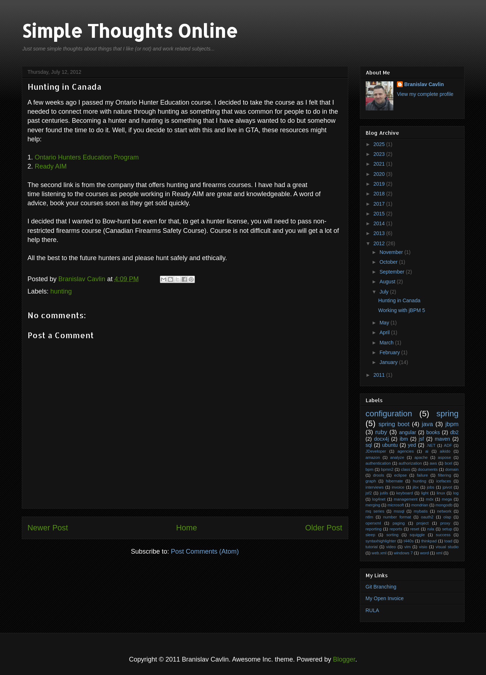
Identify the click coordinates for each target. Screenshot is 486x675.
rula (430, 529)
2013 (379, 233)
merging (373, 505)
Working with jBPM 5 (401, 310)
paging (399, 523)
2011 (379, 375)
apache (421, 457)
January (389, 362)
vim (407, 547)
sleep (370, 535)
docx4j (381, 439)
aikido (445, 451)
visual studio (446, 547)
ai (427, 451)
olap (447, 517)
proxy (445, 523)
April (385, 332)
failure (422, 475)
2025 (379, 144)
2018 (379, 194)
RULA (372, 610)
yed (412, 445)
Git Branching (381, 587)
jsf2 (369, 493)
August (388, 281)
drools (378, 475)
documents (428, 469)
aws (433, 463)
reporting (374, 529)
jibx (416, 487)
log (456, 493)
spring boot (393, 424)
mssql (399, 511)
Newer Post (48, 527)
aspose (444, 457)
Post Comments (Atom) (205, 551)
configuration (389, 413)
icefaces (443, 481)
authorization (410, 463)
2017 (379, 204)
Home (186, 527)
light (425, 493)
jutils (384, 493)
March (387, 342)
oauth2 (427, 517)
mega (447, 499)
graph (371, 481)
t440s (409, 541)
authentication (378, 463)
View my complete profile (425, 94)
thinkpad (429, 541)
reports (396, 529)
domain (452, 469)
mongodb (444, 505)
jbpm (451, 424)
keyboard (404, 493)
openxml (373, 523)
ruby (381, 432)
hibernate (394, 481)
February (390, 352)
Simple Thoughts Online (130, 30)
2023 (379, 154)
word (424, 553)
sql (369, 445)
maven (442, 439)
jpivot (447, 487)
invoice (398, 487)
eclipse (400, 475)
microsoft (395, 505)
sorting (392, 535)
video (391, 547)
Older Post (323, 527)
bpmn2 (387, 469)
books (433, 432)
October (389, 262)
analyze (397, 457)
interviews (375, 487)
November (391, 252)
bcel (448, 463)
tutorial (372, 547)
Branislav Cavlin (83, 279)
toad (448, 541)
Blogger (344, 659)
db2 (454, 432)
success (443, 535)
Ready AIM (51, 166)
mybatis (421, 511)
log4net (379, 499)
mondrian (419, 505)
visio (423, 547)
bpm (370, 469)
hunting (61, 291)
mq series (375, 511)
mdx (429, 499)
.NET (430, 445)
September (392, 272)
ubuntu (390, 445)
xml (439, 553)
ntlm (369, 517)
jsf (421, 439)
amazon (373, 457)
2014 (379, 223)
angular (407, 432)
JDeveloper (376, 451)
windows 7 (403, 553)
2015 (379, 214)
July (384, 292)
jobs (430, 487)
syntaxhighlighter (381, 541)
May (384, 323)
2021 (379, 164)
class (405, 469)
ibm (403, 439)
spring (448, 413)
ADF (448, 445)
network (444, 511)
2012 (379, 243)
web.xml (378, 553)
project (423, 523)
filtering (444, 475)
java (427, 424)
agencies (405, 451)
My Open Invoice (385, 598)
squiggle (417, 535)
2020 (379, 174)
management (405, 499)
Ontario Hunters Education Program (87, 157)
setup (447, 529)
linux (441, 493)
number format (397, 517)
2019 (379, 184)
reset (414, 529)
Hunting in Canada (399, 300)
